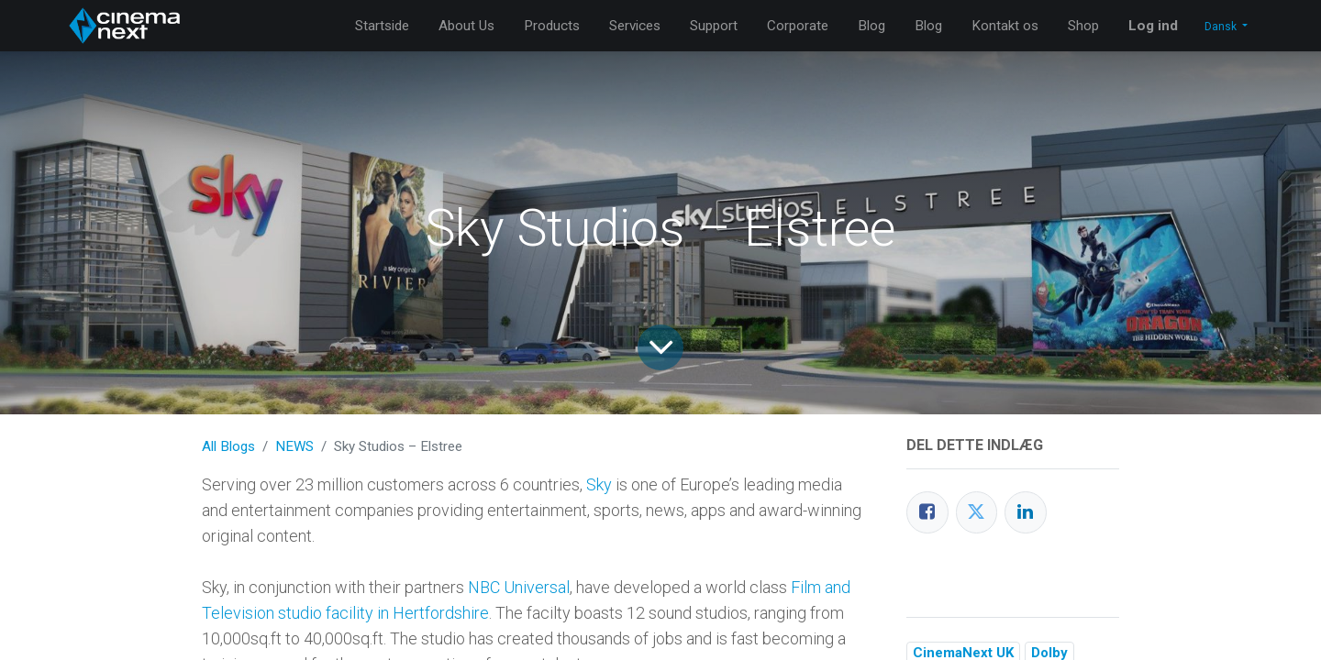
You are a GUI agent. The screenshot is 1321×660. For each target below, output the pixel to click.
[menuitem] (382, 26)
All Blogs (228, 446)
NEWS (294, 446)
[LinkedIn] (1026, 512)
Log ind (1153, 25)
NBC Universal (519, 587)
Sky (599, 484)
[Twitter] (977, 512)
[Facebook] (927, 512)
